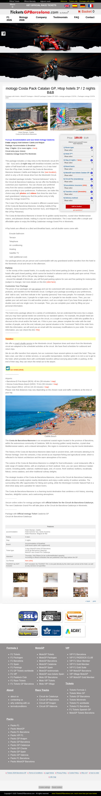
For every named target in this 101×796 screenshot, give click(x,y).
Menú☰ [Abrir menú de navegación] (12, 5)
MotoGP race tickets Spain (51, 674)
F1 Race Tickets (18, 680)
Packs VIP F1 (17, 735)
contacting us (17, 700)
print (94, 601)
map (53, 381)
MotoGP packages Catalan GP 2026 (46, 96)
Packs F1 (15, 725)
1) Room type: (69, 147)
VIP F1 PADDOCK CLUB (81, 658)
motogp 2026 (23, 18)
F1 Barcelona (17, 661)
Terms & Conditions (36, 773)
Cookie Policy (74, 773)
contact (90, 17)
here (35, 148)
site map (53, 777)
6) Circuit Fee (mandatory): (74, 179)
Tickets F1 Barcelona (79, 706)
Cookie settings (44, 787)
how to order (94, 773)
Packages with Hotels (86, 1)
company (41, 17)
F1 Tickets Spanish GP (80, 709)
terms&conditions (19, 706)
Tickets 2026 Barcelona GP (16, 773)
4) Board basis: (69, 166)
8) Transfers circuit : (75, 192)
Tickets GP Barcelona (79, 696)
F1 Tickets (15, 654)
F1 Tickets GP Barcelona (22, 684)
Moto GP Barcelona (48, 677)
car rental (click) (16, 370)
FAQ (76, 17)
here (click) (29, 561)
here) (79, 160)
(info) (85, 185)
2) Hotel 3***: (68, 154)
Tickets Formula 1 (77, 690)
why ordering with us (20, 703)
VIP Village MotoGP (78, 674)
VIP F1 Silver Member (79, 661)
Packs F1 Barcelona (20, 732)
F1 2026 (9, 18)
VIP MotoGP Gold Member (81, 677)
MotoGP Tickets (46, 654)
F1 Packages (17, 658)
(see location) (50, 172)
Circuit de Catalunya (48, 696)
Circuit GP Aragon (47, 703)
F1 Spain (15, 664)
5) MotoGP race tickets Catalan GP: (77, 173)
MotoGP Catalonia (47, 664)
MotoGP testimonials (49, 671)
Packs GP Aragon (19, 738)
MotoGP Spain (46, 667)
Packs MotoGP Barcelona (23, 761)
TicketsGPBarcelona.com (26, 793)
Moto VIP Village (47, 684)
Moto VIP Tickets (47, 680)
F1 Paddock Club (19, 677)
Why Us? (84, 773)
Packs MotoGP (18, 729)
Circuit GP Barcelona (49, 700)
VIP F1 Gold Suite (77, 667)
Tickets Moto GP (77, 693)
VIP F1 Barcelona (77, 654)
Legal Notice (49, 773)
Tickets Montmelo (77, 700)
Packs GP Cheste (19, 748)
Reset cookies (57, 787)
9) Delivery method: (71, 198)
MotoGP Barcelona (48, 661)
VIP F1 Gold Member (79, 664)
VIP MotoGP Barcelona (80, 671)
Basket (87, 11)
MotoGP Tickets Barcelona (81, 713)
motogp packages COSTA (67, 96)
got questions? (78, 210)
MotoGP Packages (27, 96)
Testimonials (60, 17)
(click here (50, 282)
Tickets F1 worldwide (79, 703)
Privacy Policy (62, 773)
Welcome (64, 1)
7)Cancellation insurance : (75, 185)
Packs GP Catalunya (20, 745)
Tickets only (73, 1)
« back (87, 601)
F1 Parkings (16, 667)
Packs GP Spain (18, 752)
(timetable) (82, 192)
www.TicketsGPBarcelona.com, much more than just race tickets (74, 793)
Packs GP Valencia (19, 755)
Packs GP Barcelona (20, 742)
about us (15, 696)
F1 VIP (14, 674)
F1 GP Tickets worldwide (22, 671)
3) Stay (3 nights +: (73, 160)
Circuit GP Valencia (48, 706)
